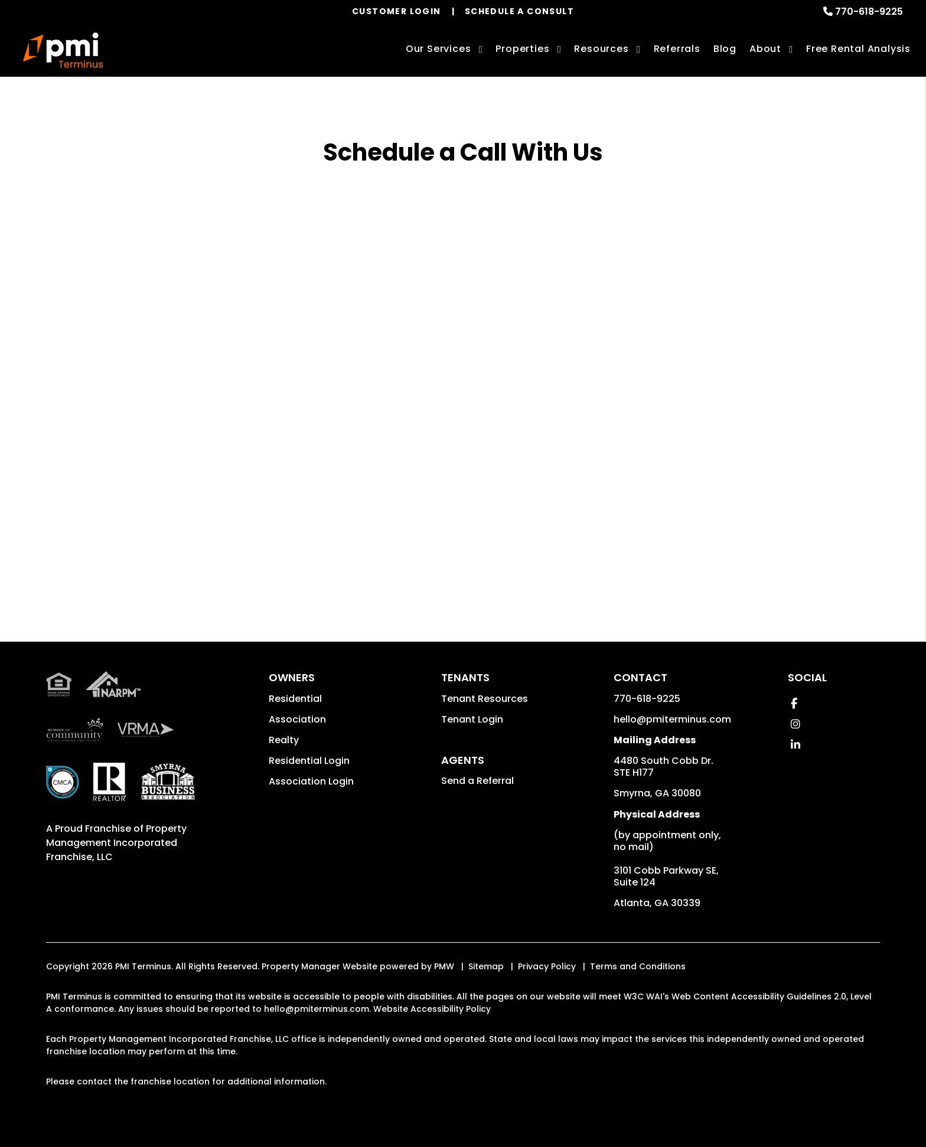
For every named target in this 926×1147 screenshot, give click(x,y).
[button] (794, 703)
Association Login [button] (311, 781)
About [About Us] (765, 48)
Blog (724, 48)
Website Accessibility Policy (432, 1009)
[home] (63, 50)
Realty (284, 740)
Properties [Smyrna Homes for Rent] (522, 48)
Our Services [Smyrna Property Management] (438, 48)
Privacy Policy (547, 966)
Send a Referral (477, 780)
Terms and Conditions (638, 966)
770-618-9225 (869, 11)
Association (297, 719)
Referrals (677, 48)
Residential (295, 698)
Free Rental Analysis (858, 48)
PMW (444, 966)
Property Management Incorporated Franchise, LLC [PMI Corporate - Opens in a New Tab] (116, 843)
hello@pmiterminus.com (672, 719)
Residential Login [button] (309, 760)
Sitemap (486, 966)
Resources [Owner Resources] (601, 48)
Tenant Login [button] (472, 719)
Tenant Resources (484, 698)
